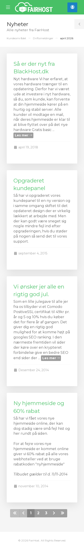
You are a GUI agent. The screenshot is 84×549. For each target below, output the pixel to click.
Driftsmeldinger (43, 38)
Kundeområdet (16, 38)
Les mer (23, 135)
